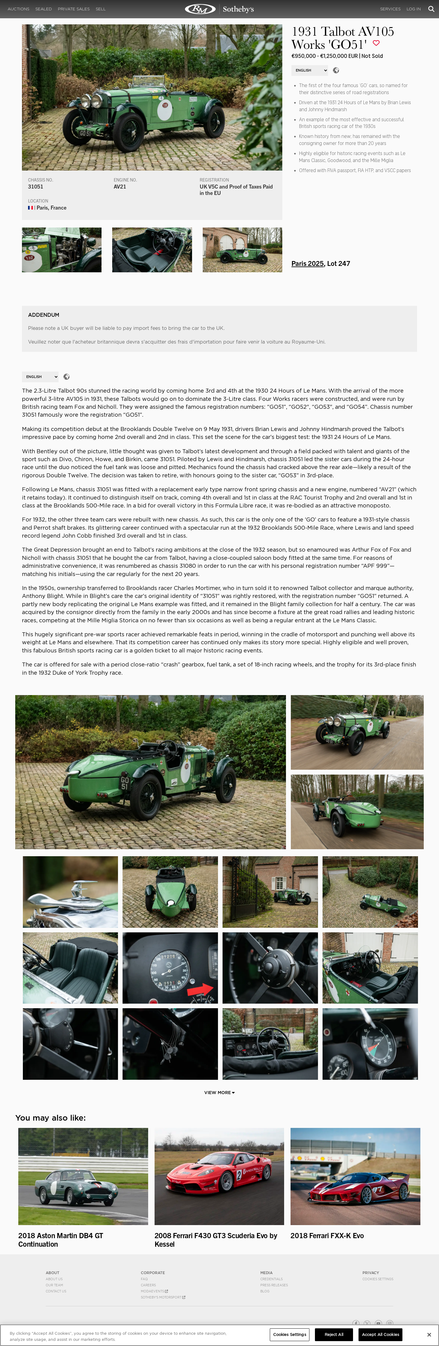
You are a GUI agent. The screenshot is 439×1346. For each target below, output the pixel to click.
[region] (219, 1335)
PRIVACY (370, 1272)
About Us (54, 1279)
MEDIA (266, 1272)
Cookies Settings (377, 1279)
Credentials (271, 1279)
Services (390, 9)
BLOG (264, 1291)
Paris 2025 (307, 263)
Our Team (54, 1285)
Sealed (43, 9)
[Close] (429, 1334)
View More (219, 1093)
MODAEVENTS (154, 1291)
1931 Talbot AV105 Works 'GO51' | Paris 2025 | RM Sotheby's (219, 9)
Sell (101, 9)
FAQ (144, 1279)
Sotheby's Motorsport (163, 1297)
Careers (148, 1285)
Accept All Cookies (380, 1334)
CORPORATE (153, 1272)
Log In (414, 9)
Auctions (18, 9)
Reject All (334, 1334)
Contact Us (56, 1291)
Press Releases (274, 1285)
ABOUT (52, 1272)
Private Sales (74, 9)
